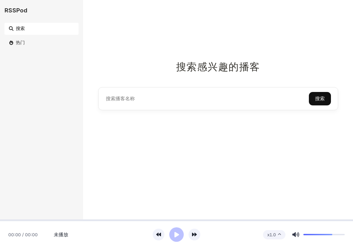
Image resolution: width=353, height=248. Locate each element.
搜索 (16, 28)
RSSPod (16, 10)
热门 (16, 42)
